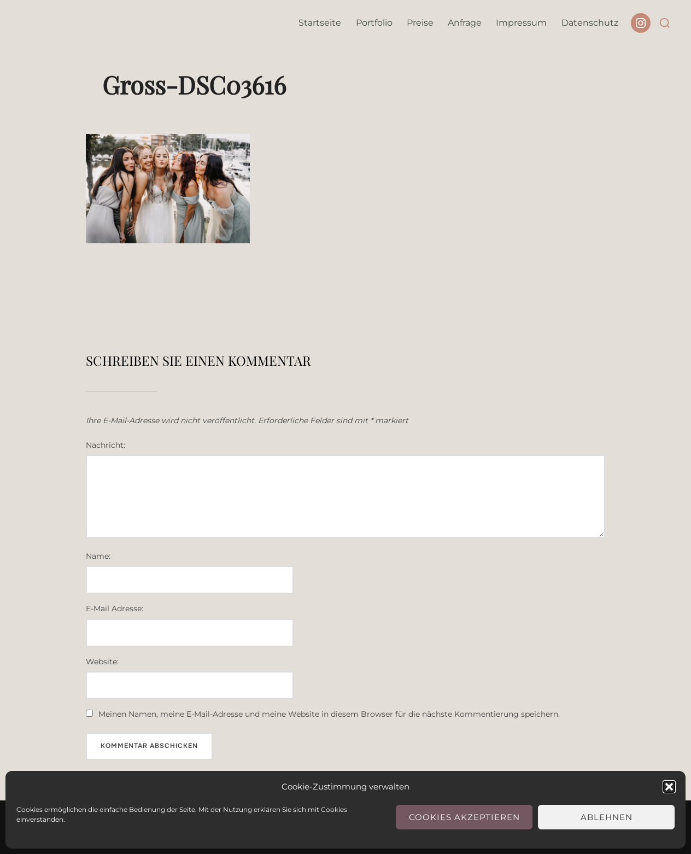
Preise (420, 22)
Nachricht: (105, 445)
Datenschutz (589, 22)
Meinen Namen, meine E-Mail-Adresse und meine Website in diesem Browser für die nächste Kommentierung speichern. (329, 714)
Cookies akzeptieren (464, 817)
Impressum (521, 22)
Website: (102, 661)
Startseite (319, 22)
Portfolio (374, 22)
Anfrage (465, 22)
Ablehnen (607, 817)
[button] (669, 786)
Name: (98, 556)
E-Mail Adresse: (114, 608)
